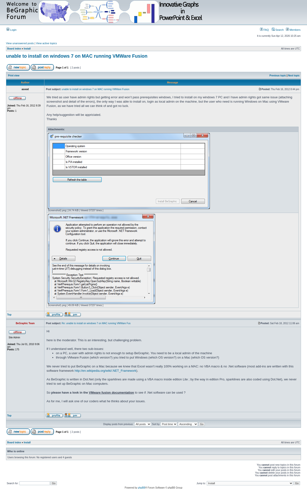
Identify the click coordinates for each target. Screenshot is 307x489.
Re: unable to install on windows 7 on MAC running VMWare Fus (96, 323)
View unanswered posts (20, 43)
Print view (13, 75)
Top (9, 314)
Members (293, 29)
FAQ (264, 29)
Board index (14, 48)
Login (11, 29)
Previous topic (278, 75)
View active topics (46, 43)
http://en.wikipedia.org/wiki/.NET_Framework (105, 370)
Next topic (294, 75)
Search (278, 29)
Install (27, 48)
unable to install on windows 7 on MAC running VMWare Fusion (77, 56)
